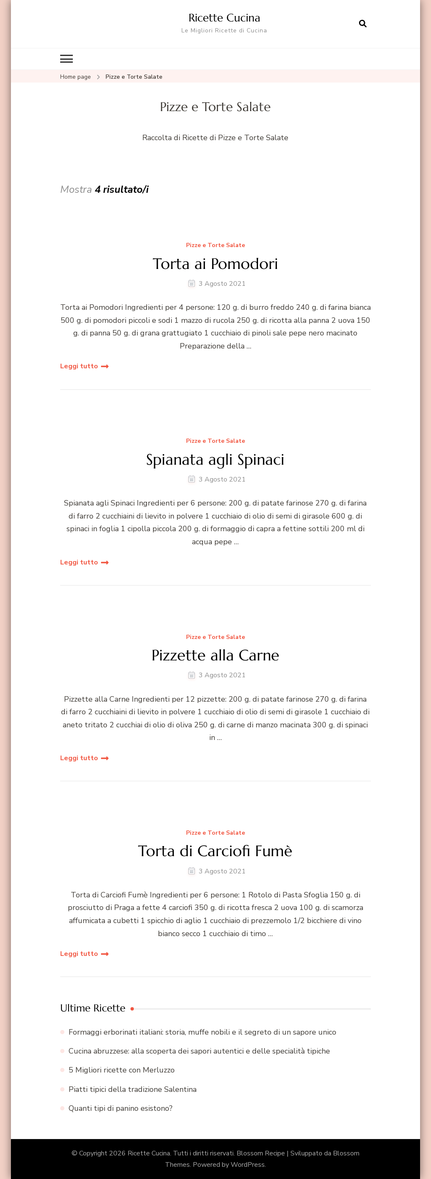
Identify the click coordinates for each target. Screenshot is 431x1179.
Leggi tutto (79, 366)
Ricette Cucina (224, 17)
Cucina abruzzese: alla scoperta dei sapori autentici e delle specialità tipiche (199, 1051)
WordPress (248, 1164)
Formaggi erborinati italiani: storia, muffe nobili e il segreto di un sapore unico (202, 1032)
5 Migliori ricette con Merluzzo (122, 1070)
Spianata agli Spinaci (215, 459)
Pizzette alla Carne (215, 655)
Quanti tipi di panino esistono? (121, 1108)
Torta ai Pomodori (215, 263)
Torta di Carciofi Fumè (215, 851)
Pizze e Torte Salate (215, 245)
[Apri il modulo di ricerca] (363, 24)
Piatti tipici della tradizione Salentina (133, 1089)
